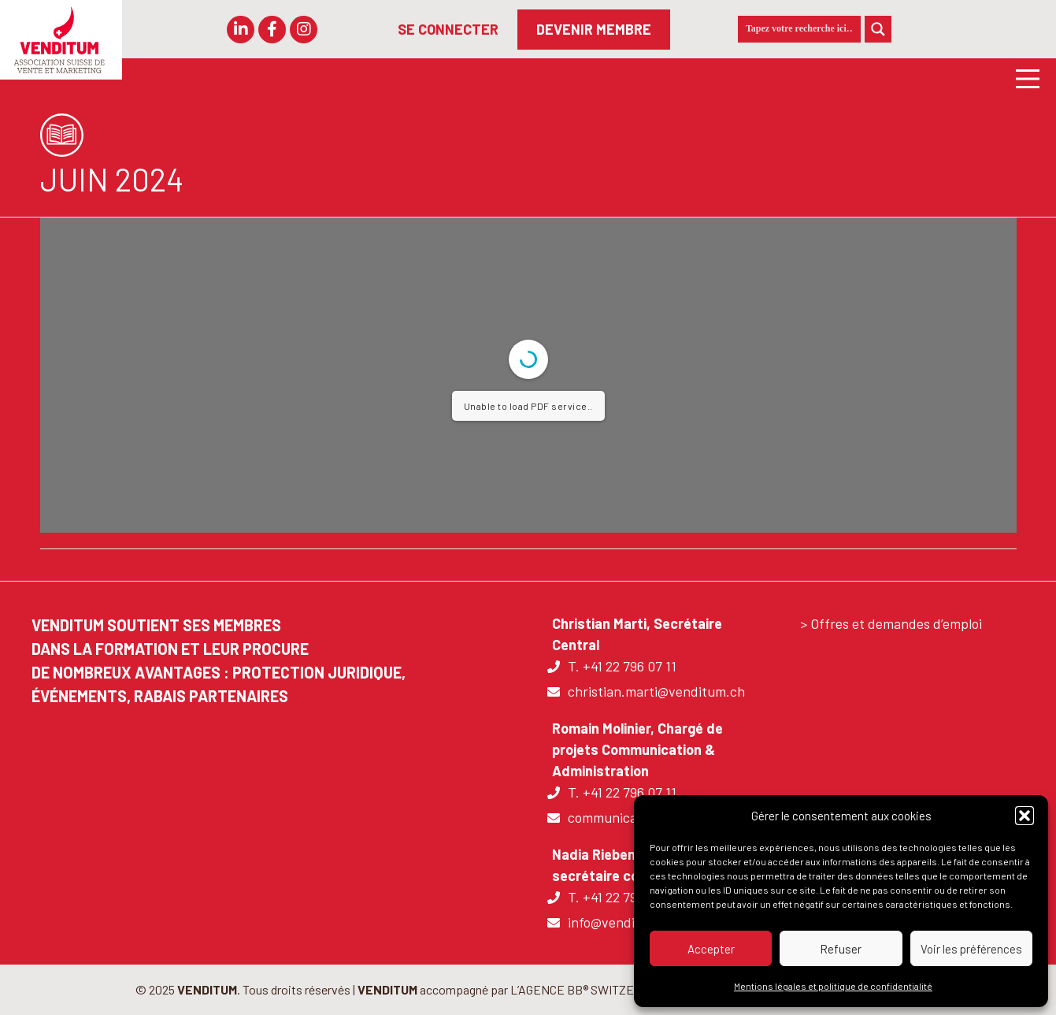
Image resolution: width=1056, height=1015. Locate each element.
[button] (1024, 816)
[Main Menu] (1021, 77)
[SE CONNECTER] (448, 29)
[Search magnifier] (878, 29)
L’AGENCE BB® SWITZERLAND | (595, 989)
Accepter (711, 949)
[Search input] (799, 29)
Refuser (840, 949)
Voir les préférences (971, 949)
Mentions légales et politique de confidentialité (833, 985)
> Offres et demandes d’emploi (891, 623)
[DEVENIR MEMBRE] (593, 29)
